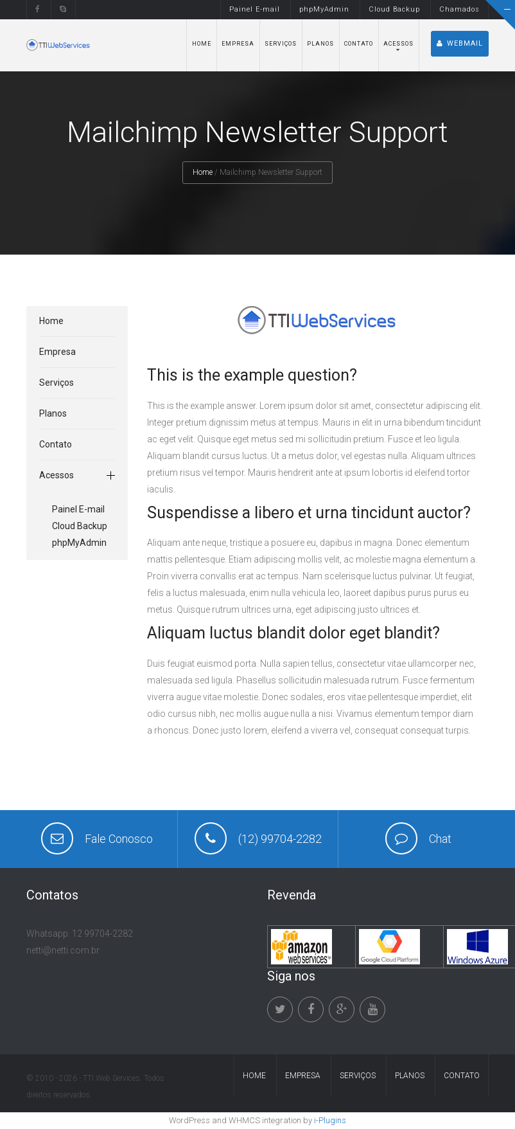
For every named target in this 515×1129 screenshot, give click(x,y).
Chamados (459, 9)
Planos (320, 44)
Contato (358, 44)
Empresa (238, 44)
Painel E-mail (254, 9)
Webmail (460, 43)
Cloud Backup (394, 9)
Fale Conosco (119, 838)
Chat (440, 838)
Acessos (398, 44)
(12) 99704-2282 (280, 838)
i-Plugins (330, 1120)
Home (201, 44)
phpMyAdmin (324, 9)
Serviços (281, 44)
